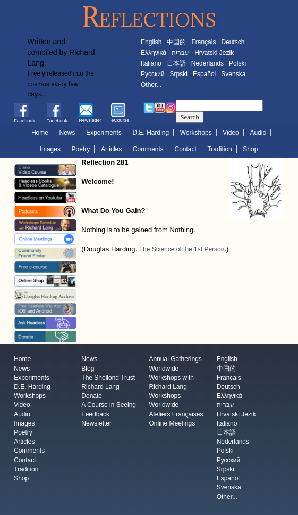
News (67, 132)
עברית (180, 52)
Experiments (104, 132)
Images (50, 149)
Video (231, 132)
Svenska (233, 74)
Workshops (196, 132)
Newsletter (96, 423)
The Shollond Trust (108, 377)
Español (204, 74)
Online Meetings (172, 423)
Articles (111, 149)
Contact (186, 149)
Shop (250, 149)
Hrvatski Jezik (214, 52)
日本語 (176, 63)
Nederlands (207, 63)
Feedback (95, 414)
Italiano (151, 63)
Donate (91, 396)
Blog (87, 368)
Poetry (81, 149)
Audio (258, 132)
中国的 (176, 42)
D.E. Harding (151, 132)
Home (39, 132)
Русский (153, 74)
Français (203, 42)
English (151, 42)
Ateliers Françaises (176, 414)
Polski (237, 63)
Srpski (179, 74)
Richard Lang (100, 386)
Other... (151, 84)
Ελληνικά (153, 52)
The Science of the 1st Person (182, 249)
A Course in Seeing (108, 405)
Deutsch (232, 42)
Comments (148, 149)
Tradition (219, 149)
